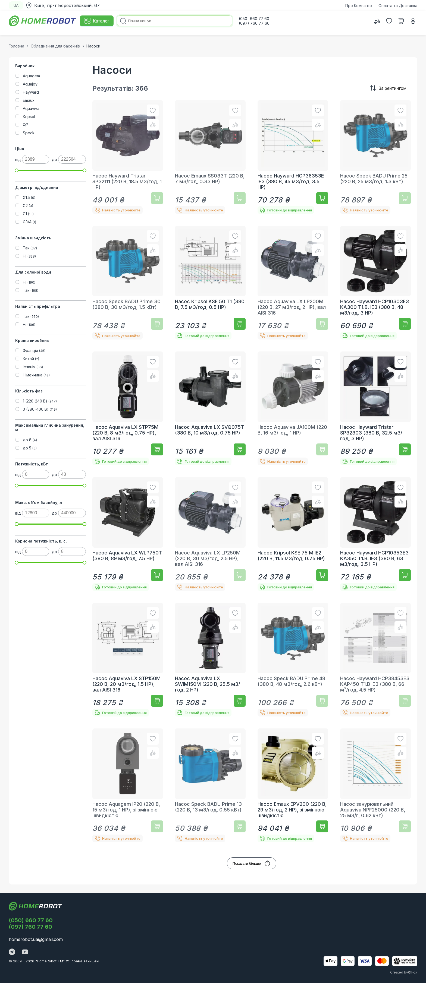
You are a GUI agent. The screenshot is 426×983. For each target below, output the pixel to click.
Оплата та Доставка (397, 5)
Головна (16, 46)
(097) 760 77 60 (30, 927)
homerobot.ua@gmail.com (36, 939)
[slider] (16, 170)
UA (16, 6)
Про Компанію (358, 5)
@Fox (412, 972)
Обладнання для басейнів (55, 46)
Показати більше (252, 863)
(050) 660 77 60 (31, 920)
